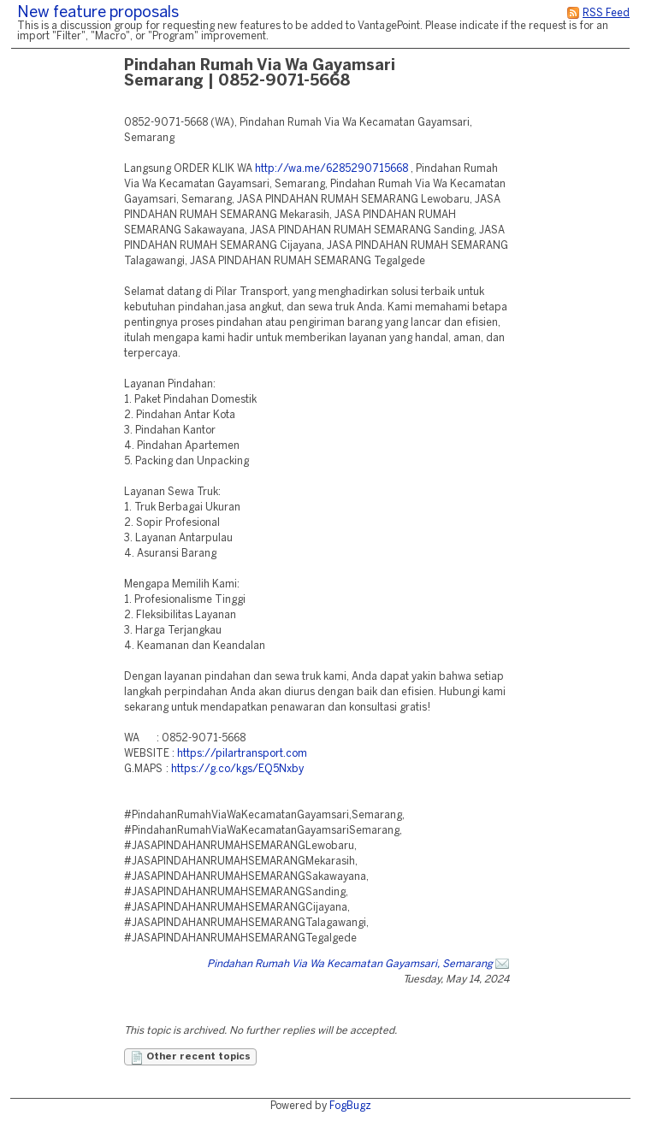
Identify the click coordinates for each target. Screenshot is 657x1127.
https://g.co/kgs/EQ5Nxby (237, 769)
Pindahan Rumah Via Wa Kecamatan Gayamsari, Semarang (350, 964)
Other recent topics (190, 1058)
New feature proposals (98, 13)
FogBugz (350, 1106)
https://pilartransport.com (242, 753)
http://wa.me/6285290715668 (331, 169)
